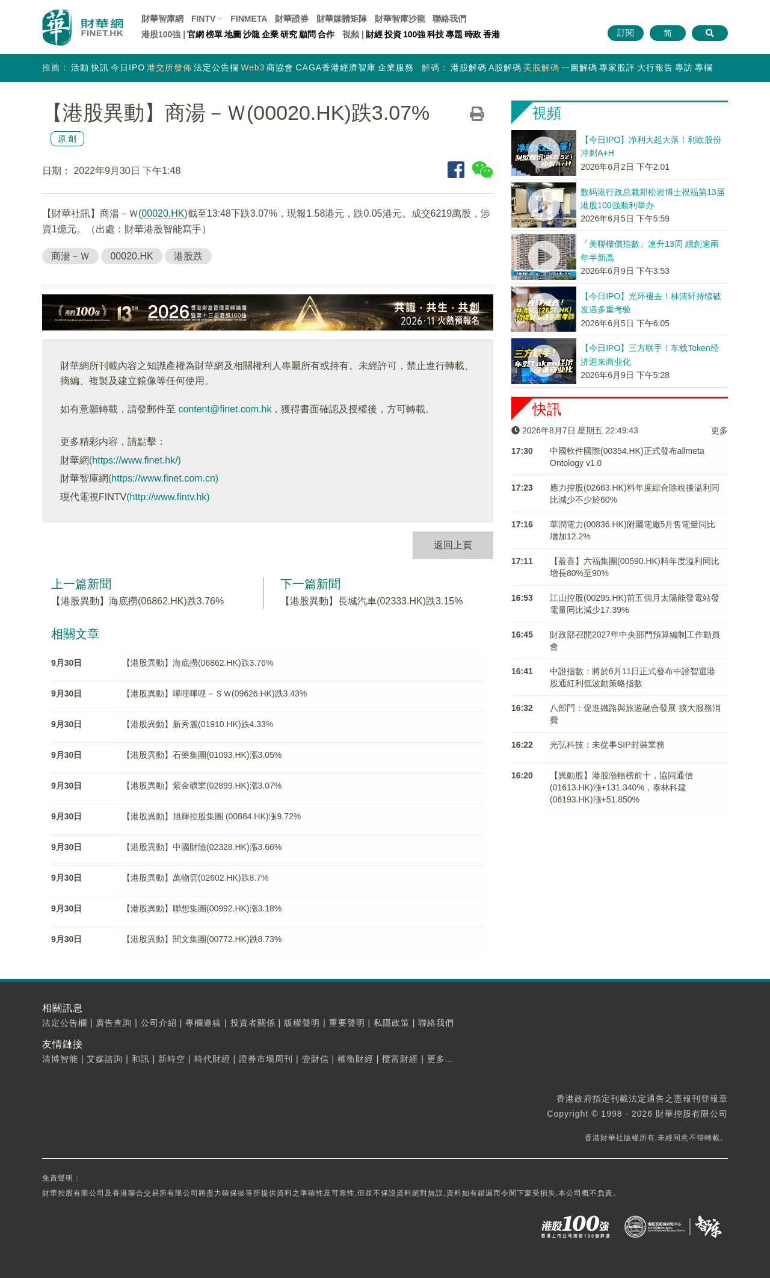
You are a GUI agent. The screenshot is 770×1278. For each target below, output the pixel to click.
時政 (472, 34)
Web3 (253, 67)
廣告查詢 (114, 1023)
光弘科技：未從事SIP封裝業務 (607, 744)
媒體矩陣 (341, 18)
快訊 (100, 67)
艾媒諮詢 (105, 1059)
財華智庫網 (162, 18)
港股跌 (188, 256)
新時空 (171, 1059)
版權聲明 (302, 1023)
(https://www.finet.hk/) (135, 460)
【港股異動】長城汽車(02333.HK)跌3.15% (371, 601)
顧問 (307, 34)
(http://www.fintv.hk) (167, 497)
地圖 (232, 34)
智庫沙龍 (400, 18)
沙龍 (251, 34)
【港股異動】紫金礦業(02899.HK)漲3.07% (202, 785)
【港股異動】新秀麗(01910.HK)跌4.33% (197, 724)
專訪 (684, 67)
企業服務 (396, 67)
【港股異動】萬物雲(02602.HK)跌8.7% (195, 878)
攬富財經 (400, 1059)
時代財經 (212, 1059)
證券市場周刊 (266, 1059)
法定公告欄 (216, 67)
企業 (270, 34)
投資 (392, 34)
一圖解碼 (579, 67)
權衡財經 (355, 1059)
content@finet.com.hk (224, 409)
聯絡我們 (449, 18)
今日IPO (128, 67)
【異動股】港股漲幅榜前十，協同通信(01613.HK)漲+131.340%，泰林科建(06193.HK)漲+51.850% (621, 787)
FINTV (203, 18)
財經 (374, 34)
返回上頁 (453, 545)
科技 (435, 34)
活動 (80, 67)
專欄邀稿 (203, 1023)
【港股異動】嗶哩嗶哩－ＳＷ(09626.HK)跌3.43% (214, 693)
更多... (440, 1059)
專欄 (704, 67)
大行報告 (655, 67)
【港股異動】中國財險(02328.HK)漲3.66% (202, 847)
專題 (454, 34)
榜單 (214, 34)
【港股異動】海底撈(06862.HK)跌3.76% (137, 601)
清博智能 (60, 1059)
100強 (414, 34)
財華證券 (292, 18)
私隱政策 (392, 1023)
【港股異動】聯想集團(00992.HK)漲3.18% (202, 908)
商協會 (280, 67)
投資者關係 (253, 1023)
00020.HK (162, 213)
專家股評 (617, 67)
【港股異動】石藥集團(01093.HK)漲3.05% (202, 755)
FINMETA (248, 18)
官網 (195, 34)
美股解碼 (541, 67)
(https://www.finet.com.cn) (163, 478)
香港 (491, 34)
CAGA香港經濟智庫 (335, 67)
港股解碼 (469, 67)
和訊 (141, 1059)
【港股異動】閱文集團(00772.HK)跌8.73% (202, 939)
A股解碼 (505, 67)
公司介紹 (159, 1023)
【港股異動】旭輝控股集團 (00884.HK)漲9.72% (211, 816)
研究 (288, 34)
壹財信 (315, 1059)
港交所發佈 (169, 67)
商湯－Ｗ (70, 256)
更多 (719, 430)
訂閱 (625, 32)
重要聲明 (347, 1023)
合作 (326, 34)
